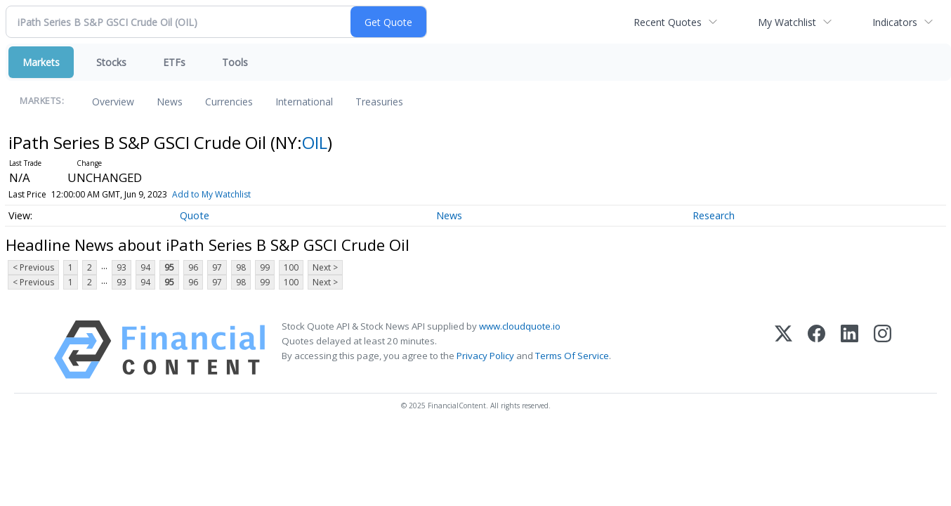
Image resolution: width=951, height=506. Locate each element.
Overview (113, 101)
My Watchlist (787, 22)
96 (193, 267)
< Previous (33, 267)
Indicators (894, 22)
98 (241, 267)
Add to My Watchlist (231, 194)
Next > (325, 267)
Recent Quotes (668, 22)
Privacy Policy (485, 355)
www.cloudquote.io (519, 326)
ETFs (174, 62)
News (170, 101)
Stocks (111, 62)
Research (714, 215)
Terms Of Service (572, 355)
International (304, 101)
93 (121, 267)
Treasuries (379, 101)
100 (291, 267)
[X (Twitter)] (783, 349)
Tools (235, 62)
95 (169, 267)
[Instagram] (882, 349)
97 (217, 267)
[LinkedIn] (849, 349)
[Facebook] (816, 349)
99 (265, 267)
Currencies (229, 101)
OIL (314, 142)
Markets (41, 62)
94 (145, 267)
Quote (194, 215)
